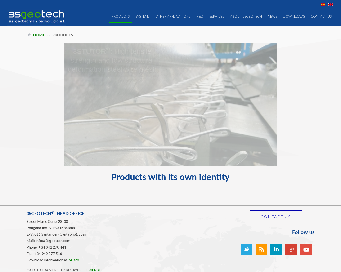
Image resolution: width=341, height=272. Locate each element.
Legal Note (94, 270)
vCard (74, 260)
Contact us (276, 216)
